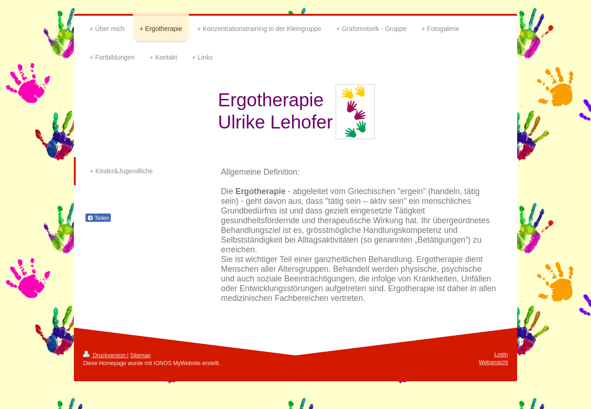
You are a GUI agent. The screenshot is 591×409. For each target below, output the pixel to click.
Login (501, 354)
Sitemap (140, 355)
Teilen (98, 218)
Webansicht (493, 362)
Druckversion (105, 355)
